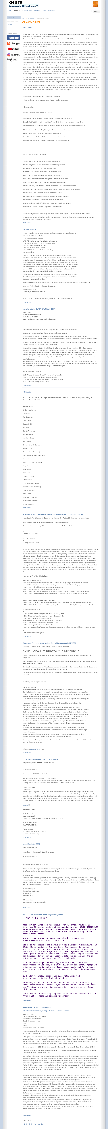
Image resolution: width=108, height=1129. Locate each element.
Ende (42, 1124)
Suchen (96, 11)
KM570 (23, 18)
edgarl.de (26, 805)
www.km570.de (35, 749)
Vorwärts (37, 1124)
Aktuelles (31, 18)
